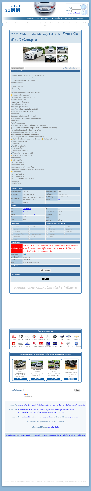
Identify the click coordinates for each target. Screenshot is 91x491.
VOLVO (62, 339)
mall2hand (42, 410)
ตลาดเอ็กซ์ (29, 410)
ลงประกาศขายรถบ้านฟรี (52, 405)
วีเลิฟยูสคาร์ (60, 410)
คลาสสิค (51, 427)
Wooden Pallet (81, 405)
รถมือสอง (20, 405)
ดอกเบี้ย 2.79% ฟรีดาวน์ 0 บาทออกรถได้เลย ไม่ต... (71, 375)
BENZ (48, 339)
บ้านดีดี (72, 410)
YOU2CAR (53, 410)
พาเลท (30, 412)
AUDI (20, 346)
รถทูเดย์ (48, 410)
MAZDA (27, 339)
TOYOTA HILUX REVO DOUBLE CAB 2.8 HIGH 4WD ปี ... (20, 374)
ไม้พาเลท (41, 412)
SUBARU (55, 346)
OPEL (68, 346)
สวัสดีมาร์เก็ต (22, 410)
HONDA (20, 339)
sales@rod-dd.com (28, 417)
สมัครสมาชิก (70, 13)
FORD (68, 339)
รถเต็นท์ (66, 405)
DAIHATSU (41, 346)
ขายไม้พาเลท (60, 412)
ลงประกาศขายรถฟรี (24, 435)
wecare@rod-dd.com (47, 417)
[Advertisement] (45, 311)
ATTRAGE (26, 211)
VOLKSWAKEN (76, 346)
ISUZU (14, 346)
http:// (59, 199)
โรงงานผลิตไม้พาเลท (50, 412)
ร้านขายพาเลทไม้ (23, 412)
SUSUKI (62, 346)
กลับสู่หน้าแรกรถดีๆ (11, 435)
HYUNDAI (27, 346)
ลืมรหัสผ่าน (78, 13)
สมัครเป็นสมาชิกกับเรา (55, 435)
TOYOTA (13, 339)
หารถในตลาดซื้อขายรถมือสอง (39, 435)
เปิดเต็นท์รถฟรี (32, 405)
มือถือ (57, 427)
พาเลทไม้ (35, 412)
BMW (55, 339)
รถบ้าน (62, 405)
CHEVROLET (76, 339)
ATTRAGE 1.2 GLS (29, 214)
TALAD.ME (36, 410)
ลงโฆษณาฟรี (73, 405)
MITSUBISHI (27, 209)
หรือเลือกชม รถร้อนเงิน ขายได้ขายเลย (74, 435)
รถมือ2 (25, 405)
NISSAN (34, 339)
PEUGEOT (48, 346)
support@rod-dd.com (72, 417)
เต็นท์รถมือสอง (41, 405)
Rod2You (66, 410)
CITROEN (34, 346)
